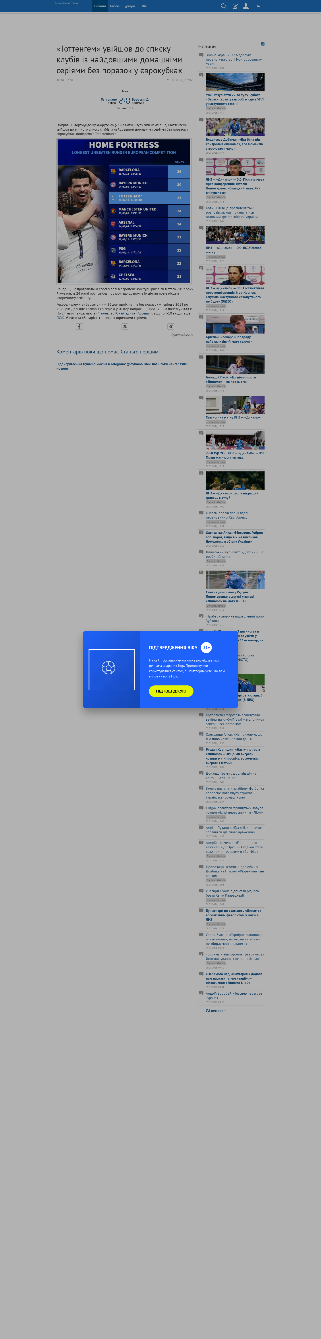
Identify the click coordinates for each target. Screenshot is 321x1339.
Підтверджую (171, 691)
